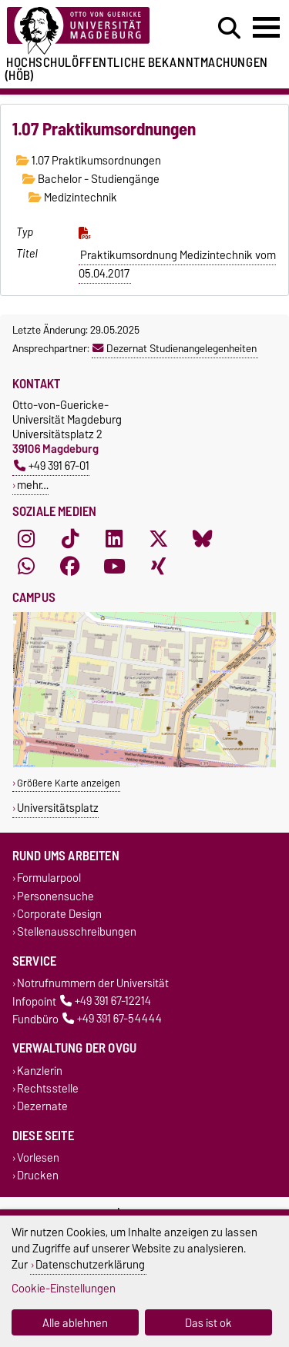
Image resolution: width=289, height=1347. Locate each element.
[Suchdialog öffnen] (229, 28)
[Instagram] (26, 539)
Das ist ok (208, 1322)
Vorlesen (38, 1158)
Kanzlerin (39, 1070)
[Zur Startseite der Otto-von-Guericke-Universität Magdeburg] (89, 31)
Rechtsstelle (48, 1088)
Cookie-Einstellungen (64, 1288)
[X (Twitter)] (159, 539)
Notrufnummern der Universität (93, 984)
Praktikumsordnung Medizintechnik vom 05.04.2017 (178, 264)
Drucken (38, 1176)
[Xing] (159, 566)
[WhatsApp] (26, 566)
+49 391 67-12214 (105, 1001)
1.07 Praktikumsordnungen (88, 160)
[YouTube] (114, 566)
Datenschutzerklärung (90, 1264)
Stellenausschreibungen (76, 931)
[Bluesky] (203, 539)
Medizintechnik (73, 197)
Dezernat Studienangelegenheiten (174, 348)
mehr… (33, 484)
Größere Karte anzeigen (68, 783)
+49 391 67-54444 (112, 1019)
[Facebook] (70, 566)
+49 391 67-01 (51, 465)
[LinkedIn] (114, 539)
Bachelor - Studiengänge (91, 179)
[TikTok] (70, 539)
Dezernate (42, 1106)
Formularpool (49, 878)
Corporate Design (59, 914)
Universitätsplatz (58, 807)
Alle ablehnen (75, 1322)
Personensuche (55, 896)
